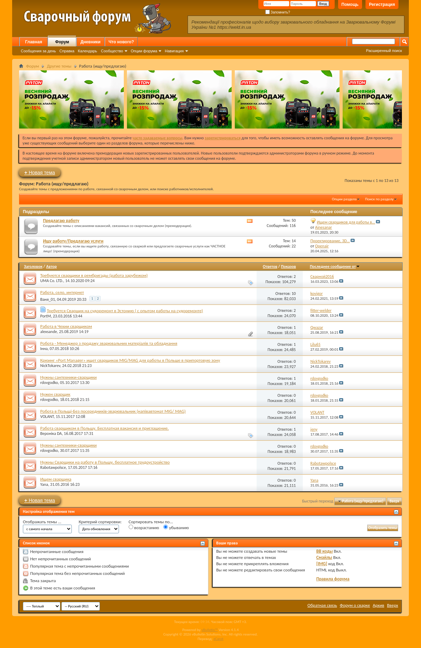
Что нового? (121, 42)
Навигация (174, 51)
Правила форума (333, 578)
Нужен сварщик (55, 394)
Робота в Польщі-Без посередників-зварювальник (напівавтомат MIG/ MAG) (113, 411)
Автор (51, 266)
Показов (288, 266)
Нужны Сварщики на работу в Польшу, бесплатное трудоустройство (105, 462)
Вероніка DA (51, 433)
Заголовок (33, 266)
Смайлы (324, 557)
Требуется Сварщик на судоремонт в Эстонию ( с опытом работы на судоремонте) (125, 310)
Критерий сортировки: (100, 521)
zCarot (219, 639)
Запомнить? (277, 12)
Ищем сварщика (55, 479)
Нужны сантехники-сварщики (68, 377)
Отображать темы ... (42, 521)
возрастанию (144, 527)
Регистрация (382, 4)
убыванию (176, 527)
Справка (66, 51)
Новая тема (39, 172)
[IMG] (321, 563)
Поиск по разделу (379, 199)
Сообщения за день (38, 51)
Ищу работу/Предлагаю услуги (73, 241)
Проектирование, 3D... (330, 240)
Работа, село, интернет (62, 292)
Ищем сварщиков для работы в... (346, 222)
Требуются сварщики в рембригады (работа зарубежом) (94, 275)
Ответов (270, 266)
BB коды (324, 551)
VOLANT (47, 416)
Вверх (394, 501)
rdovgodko (49, 382)
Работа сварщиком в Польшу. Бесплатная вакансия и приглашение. (104, 428)
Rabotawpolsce (53, 467)
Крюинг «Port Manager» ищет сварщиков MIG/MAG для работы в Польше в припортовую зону (130, 360)
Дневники (90, 42)
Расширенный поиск (384, 51)
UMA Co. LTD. (51, 280)
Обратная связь (322, 605)
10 (294, 293)
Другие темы (59, 66)
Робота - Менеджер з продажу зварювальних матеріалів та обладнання (108, 343)
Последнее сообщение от (335, 266)
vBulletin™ (209, 630)
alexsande (48, 331)
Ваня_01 (47, 299)
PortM (45, 316)
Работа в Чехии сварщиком (66, 326)
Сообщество (112, 51)
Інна (44, 348)
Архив (378, 605)
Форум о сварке (355, 605)
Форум (62, 42)
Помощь (350, 4)
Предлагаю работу (61, 220)
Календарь (87, 51)
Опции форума (144, 51)
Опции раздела (344, 199)
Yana (44, 484)
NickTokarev (50, 365)
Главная (33, 42)
